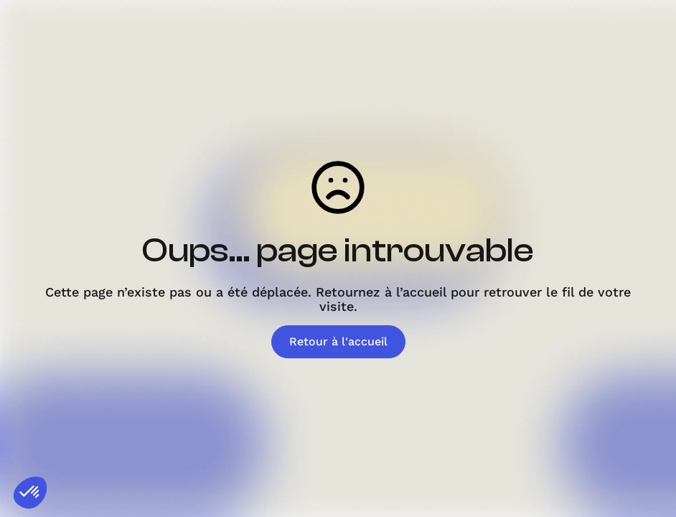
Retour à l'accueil (338, 341)
